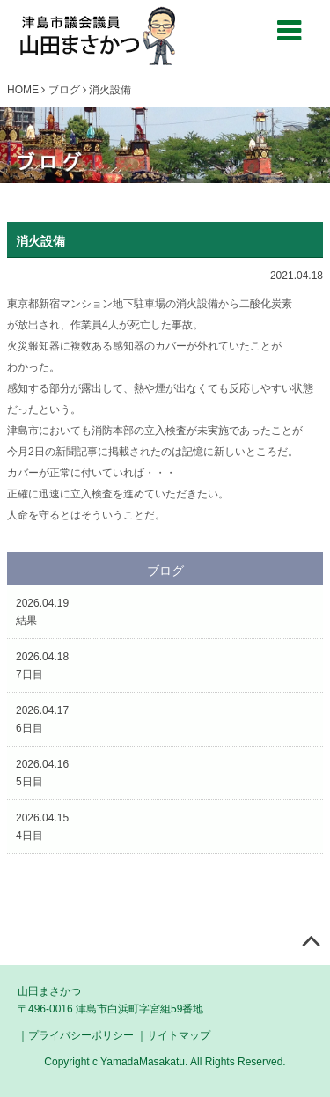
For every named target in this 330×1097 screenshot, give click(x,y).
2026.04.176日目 (42, 719)
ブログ (64, 90)
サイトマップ (178, 1035)
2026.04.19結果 (42, 612)
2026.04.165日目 (42, 773)
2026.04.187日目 (42, 666)
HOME (23, 90)
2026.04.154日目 (42, 827)
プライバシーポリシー (81, 1035)
